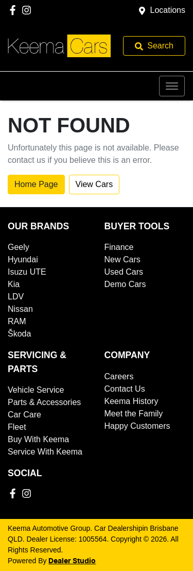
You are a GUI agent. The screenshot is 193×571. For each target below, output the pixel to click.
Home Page (36, 184)
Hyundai (23, 259)
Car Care (24, 414)
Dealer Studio (72, 561)
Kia (14, 284)
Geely (18, 247)
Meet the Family (133, 413)
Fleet (17, 427)
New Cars (122, 259)
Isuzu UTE (27, 271)
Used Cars (124, 271)
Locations (168, 10)
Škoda (19, 333)
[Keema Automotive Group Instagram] (29, 10)
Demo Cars (125, 284)
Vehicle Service (36, 389)
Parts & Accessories (44, 402)
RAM (17, 321)
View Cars (94, 184)
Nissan (20, 309)
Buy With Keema (38, 439)
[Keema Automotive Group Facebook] (15, 10)
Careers (119, 376)
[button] (172, 86)
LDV (16, 296)
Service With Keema (45, 451)
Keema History (131, 401)
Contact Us (124, 388)
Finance (119, 247)
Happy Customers (137, 426)
